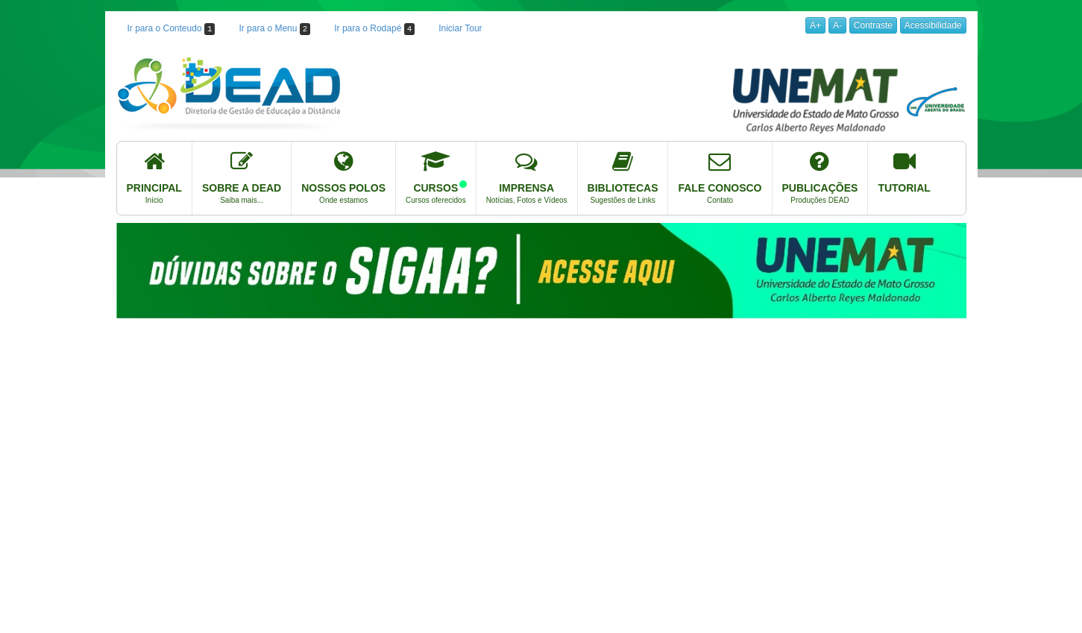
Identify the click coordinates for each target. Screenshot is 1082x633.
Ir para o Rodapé (374, 29)
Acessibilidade (933, 25)
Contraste (873, 25)
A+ (815, 25)
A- (837, 25)
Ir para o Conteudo (172, 29)
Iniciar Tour (460, 28)
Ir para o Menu (274, 29)
